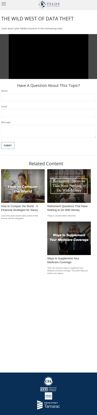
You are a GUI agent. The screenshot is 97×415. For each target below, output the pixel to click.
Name (4, 90)
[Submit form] (7, 145)
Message (6, 122)
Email (4, 106)
